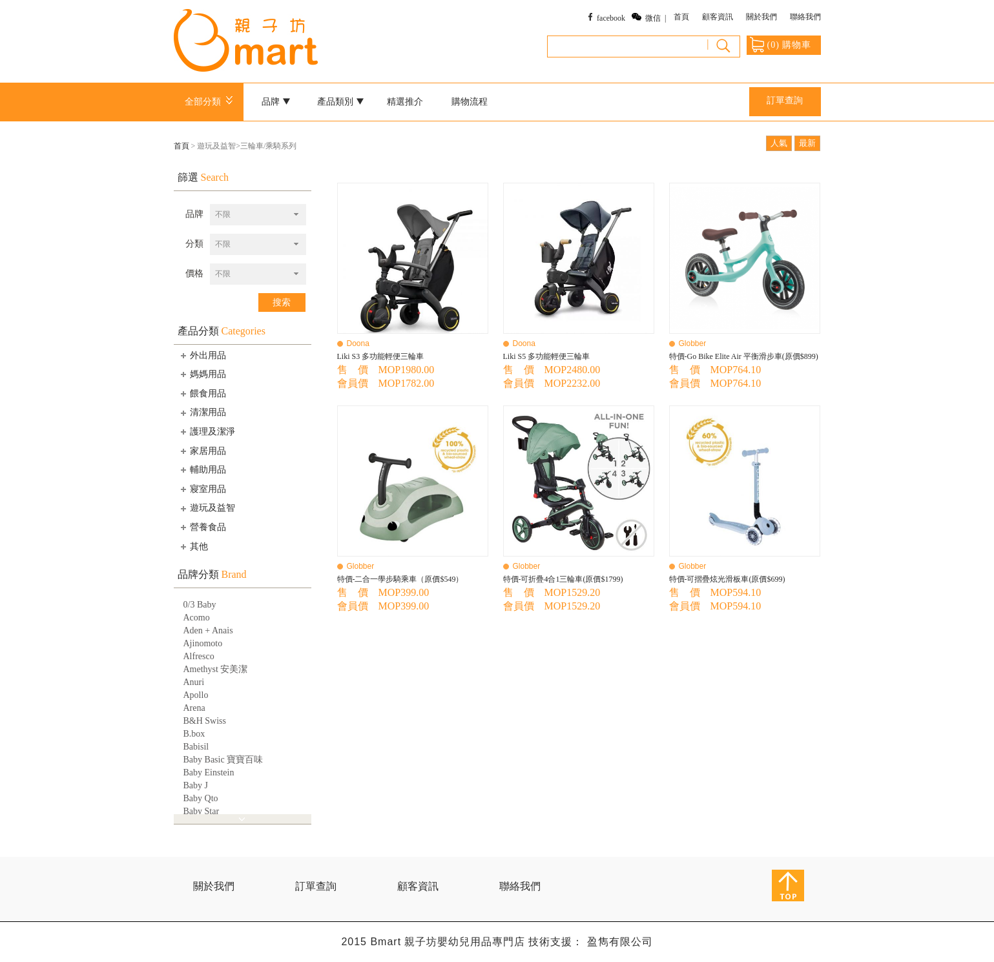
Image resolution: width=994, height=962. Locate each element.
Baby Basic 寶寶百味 (223, 759)
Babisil (196, 747)
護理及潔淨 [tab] (206, 431)
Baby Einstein (208, 772)
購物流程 (469, 102)
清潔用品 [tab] (202, 412)
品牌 (276, 102)
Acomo (196, 617)
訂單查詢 (785, 100)
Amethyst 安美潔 (215, 669)
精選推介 (405, 102)
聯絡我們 (805, 16)
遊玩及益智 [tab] (206, 508)
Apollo (196, 695)
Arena (194, 708)
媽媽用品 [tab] (202, 374)
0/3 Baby (199, 604)
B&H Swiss (205, 721)
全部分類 (211, 102)
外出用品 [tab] (202, 355)
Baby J (196, 785)
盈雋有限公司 (620, 941)
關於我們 (761, 16)
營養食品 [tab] (202, 527)
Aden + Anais (208, 630)
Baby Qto (200, 798)
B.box (194, 734)
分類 (194, 244)
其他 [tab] (193, 546)
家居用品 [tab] (202, 450)
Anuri (194, 682)
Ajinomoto (203, 643)
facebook (611, 18)
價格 (194, 273)
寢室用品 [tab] (202, 489)
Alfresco (198, 656)
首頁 (681, 16)
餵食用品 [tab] (202, 393)
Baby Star (201, 811)
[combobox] (258, 214)
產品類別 (340, 102)
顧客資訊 (717, 16)
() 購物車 (781, 44)
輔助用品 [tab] (202, 469)
